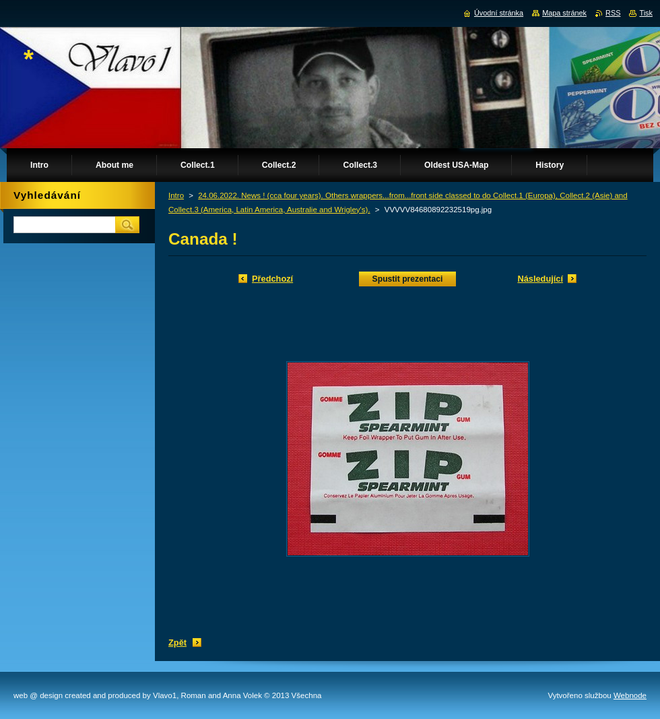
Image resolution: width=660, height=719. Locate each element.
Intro (176, 195)
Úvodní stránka (498, 13)
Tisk (646, 13)
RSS (612, 13)
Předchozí (272, 279)
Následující (540, 279)
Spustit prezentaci (407, 279)
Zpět (177, 642)
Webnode (630, 695)
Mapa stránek (564, 13)
